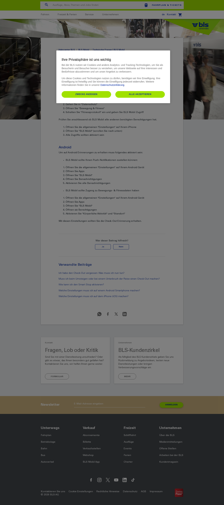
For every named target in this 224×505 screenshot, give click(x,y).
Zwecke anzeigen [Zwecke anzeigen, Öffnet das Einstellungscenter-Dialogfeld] (86, 94)
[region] (113, 76)
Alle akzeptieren (140, 94)
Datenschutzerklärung (112, 85)
